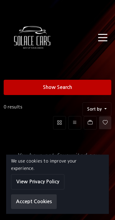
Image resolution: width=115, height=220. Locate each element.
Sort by (95, 109)
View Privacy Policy (37, 181)
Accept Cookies (34, 201)
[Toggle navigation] (102, 37)
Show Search (57, 87)
